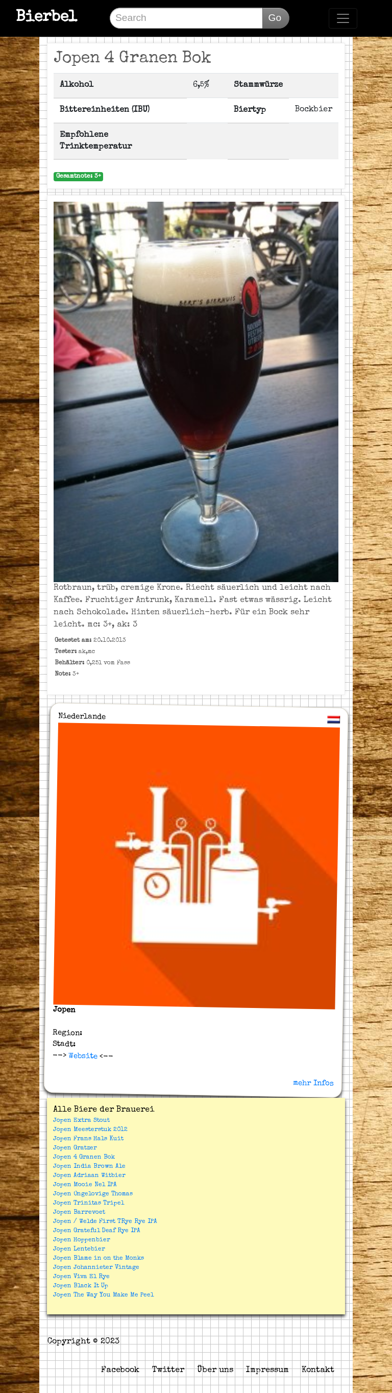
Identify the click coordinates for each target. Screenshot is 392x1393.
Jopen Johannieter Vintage (96, 1268)
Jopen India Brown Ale (89, 1167)
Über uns (215, 1370)
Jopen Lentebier (79, 1249)
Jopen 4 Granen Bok (84, 1158)
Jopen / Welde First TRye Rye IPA (105, 1222)
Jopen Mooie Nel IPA (85, 1185)
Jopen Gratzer (75, 1148)
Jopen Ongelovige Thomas (93, 1194)
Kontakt (318, 1370)
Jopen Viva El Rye (81, 1277)
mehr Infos (313, 1083)
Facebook (120, 1370)
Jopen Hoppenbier (81, 1240)
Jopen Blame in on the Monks (98, 1259)
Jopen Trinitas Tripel (88, 1203)
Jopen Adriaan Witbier (89, 1176)
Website (81, 1056)
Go (274, 17)
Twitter (168, 1370)
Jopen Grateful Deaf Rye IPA (96, 1231)
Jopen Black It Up (80, 1286)
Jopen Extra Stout (81, 1121)
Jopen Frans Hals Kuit (88, 1139)
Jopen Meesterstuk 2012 (90, 1130)
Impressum (267, 1370)
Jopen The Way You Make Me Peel (103, 1295)
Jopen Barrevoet (79, 1213)
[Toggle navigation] (343, 18)
